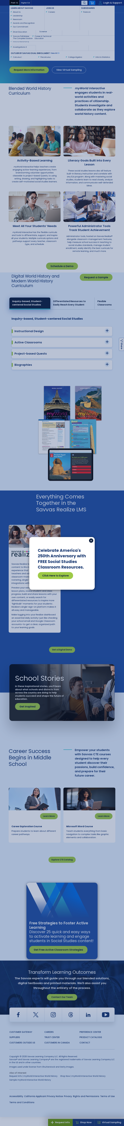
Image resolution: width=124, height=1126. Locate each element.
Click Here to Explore (55, 575)
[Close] (91, 540)
